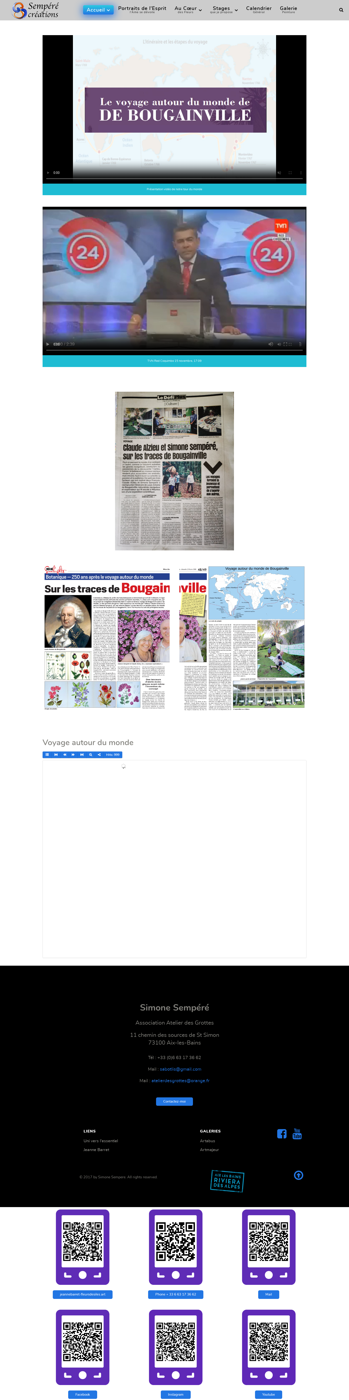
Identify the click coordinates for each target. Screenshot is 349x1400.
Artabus (207, 1141)
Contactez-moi (174, 1101)
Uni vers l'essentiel (101, 1141)
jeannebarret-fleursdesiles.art (82, 1294)
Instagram (175, 1394)
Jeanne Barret (96, 1150)
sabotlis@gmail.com (180, 1069)
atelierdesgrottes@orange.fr (180, 1081)
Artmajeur (209, 1150)
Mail (268, 1294)
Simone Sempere (111, 1177)
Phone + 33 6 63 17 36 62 (175, 1294)
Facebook (82, 1394)
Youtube (268, 1394)
